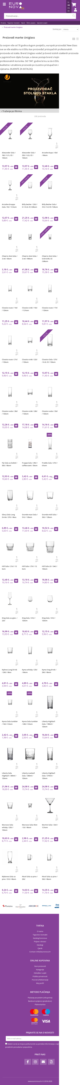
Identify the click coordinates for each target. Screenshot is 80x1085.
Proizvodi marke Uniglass (13, 27)
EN (69, 8)
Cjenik (40, 948)
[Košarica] (73, 4)
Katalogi (40, 945)
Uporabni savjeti (42, 23)
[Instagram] (35, 1062)
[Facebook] (27, 1062)
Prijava (74, 12)
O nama (3, 23)
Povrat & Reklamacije (40, 980)
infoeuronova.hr (43, 952)
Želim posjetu (31, 23)
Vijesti (23, 23)
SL (68, 2)
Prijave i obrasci (40, 941)
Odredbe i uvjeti (40, 973)
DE (69, 11)
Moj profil (40, 983)
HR (69, 5)
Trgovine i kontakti (13, 23)
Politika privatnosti (40, 976)
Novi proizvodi (40, 966)
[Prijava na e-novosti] (72, 1038)
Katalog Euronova (40, 938)
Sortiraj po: (57, 29)
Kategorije (40, 969)
